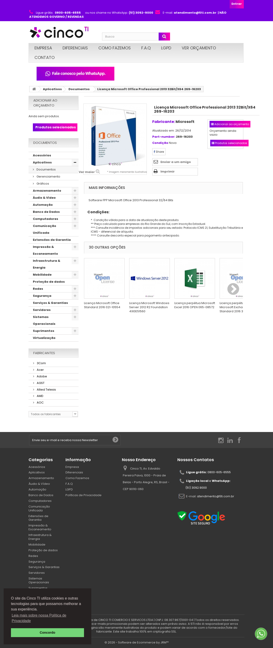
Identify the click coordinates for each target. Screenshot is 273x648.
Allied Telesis (46, 389)
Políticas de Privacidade (84, 495)
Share (159, 152)
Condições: (96, 212)
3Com (41, 363)
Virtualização (44, 338)
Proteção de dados (49, 282)
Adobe (41, 376)
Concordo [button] (47, 632)
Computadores (45, 219)
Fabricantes (44, 353)
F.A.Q (146, 48)
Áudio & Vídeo (44, 198)
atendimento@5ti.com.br (215, 496)
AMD (39, 396)
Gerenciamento (48, 176)
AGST (40, 383)
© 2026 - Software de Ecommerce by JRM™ (137, 642)
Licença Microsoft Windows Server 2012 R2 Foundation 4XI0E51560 (149, 307)
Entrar (236, 4)
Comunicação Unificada (44, 229)
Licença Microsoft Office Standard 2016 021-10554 (102, 305)
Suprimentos (43, 331)
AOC (40, 402)
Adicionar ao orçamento (45, 103)
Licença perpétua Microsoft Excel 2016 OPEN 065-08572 (194, 305)
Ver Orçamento (199, 48)
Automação (43, 205)
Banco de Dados (46, 212)
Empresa (43, 48)
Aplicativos (52, 89)
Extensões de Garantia (52, 240)
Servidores (42, 310)
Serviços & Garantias (50, 303)
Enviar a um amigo (175, 162)
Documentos (79, 89)
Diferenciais (75, 48)
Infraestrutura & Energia (46, 264)
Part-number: (163, 137)
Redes (38, 289)
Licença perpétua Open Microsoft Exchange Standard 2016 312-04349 (238, 307)
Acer (40, 370)
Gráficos (42, 183)
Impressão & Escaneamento (45, 250)
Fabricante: (163, 121)
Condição (160, 143)
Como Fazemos (114, 48)
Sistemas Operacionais (44, 320)
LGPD (166, 48)
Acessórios (42, 155)
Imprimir (167, 171)
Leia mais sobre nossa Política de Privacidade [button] (39, 618)
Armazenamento (47, 190)
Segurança (42, 296)
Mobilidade (42, 274)
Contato (44, 57)
